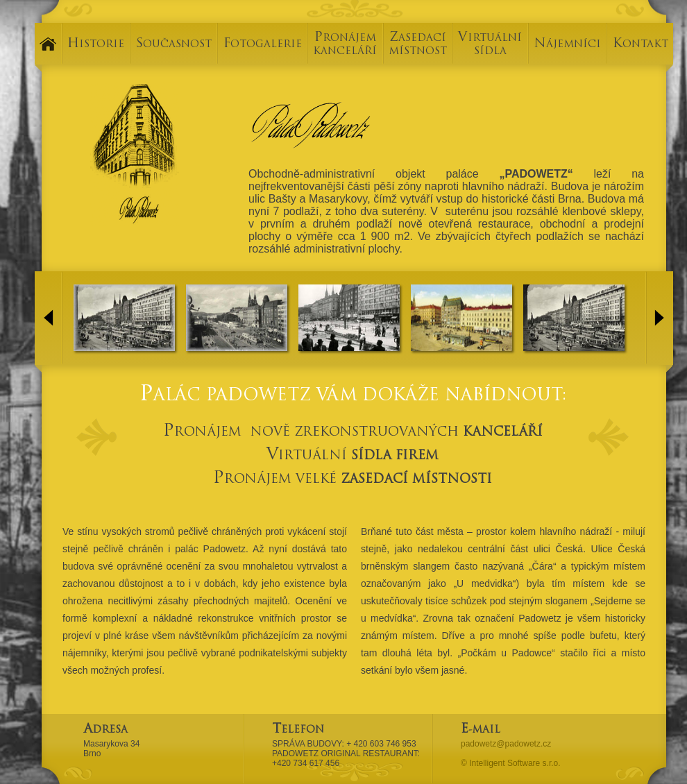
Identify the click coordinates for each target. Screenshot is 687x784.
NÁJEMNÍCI (567, 45)
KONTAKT (640, 45)
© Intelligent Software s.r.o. (511, 763)
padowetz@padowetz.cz (506, 744)
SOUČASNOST (174, 45)
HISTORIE (95, 45)
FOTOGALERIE (262, 45)
